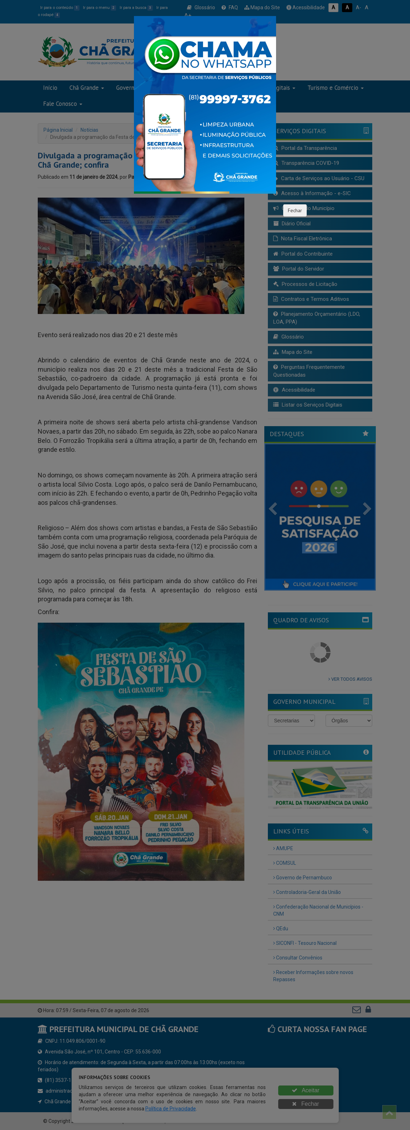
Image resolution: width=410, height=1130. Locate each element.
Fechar (295, 210)
